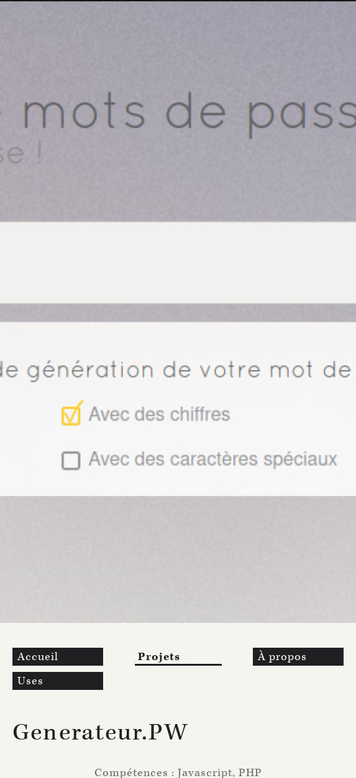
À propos (282, 657)
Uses (30, 681)
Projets (159, 657)
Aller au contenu (48, 6)
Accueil (37, 657)
